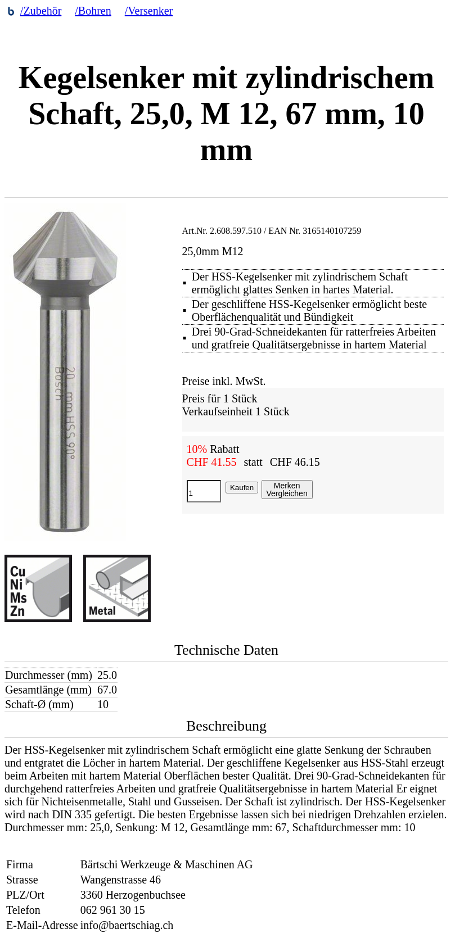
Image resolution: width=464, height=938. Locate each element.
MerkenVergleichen (287, 489)
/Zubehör (40, 10)
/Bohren (93, 10)
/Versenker (149, 10)
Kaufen (242, 487)
